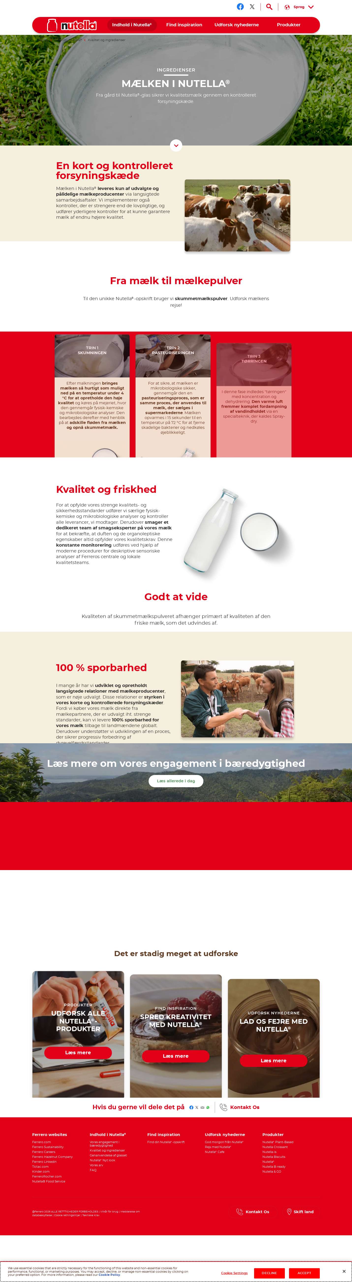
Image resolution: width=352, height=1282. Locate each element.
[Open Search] (269, 7)
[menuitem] (132, 25)
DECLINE (269, 1273)
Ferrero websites (49, 1135)
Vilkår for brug (109, 1211)
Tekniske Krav (90, 1215)
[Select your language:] (299, 7)
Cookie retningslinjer (67, 1215)
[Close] (344, 1271)
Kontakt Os (245, 1107)
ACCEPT (304, 1273)
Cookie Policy (109, 1274)
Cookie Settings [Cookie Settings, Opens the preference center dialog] (234, 1273)
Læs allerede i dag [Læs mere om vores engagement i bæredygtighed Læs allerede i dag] (176, 781)
